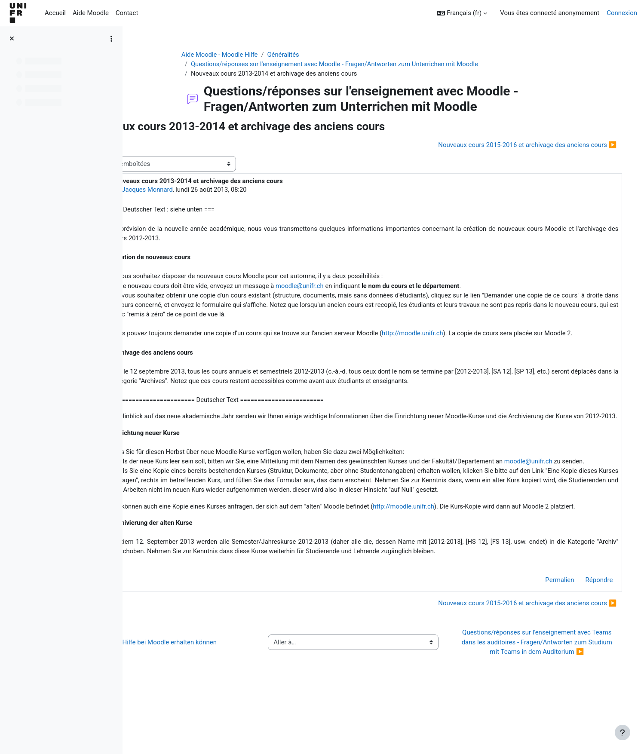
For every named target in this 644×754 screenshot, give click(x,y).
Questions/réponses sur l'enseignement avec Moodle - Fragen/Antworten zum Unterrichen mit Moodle (360, 64)
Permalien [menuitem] (551, 634)
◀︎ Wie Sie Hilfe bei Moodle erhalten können (208, 697)
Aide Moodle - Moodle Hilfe (243, 54)
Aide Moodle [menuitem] (91, 13)
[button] (462, 13)
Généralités (307, 54)
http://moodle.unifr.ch (476, 336)
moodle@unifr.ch (357, 287)
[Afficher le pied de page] (622, 732)
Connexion (622, 13)
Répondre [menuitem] (590, 634)
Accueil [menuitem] (55, 13)
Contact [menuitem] (127, 13)
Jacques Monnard (202, 190)
